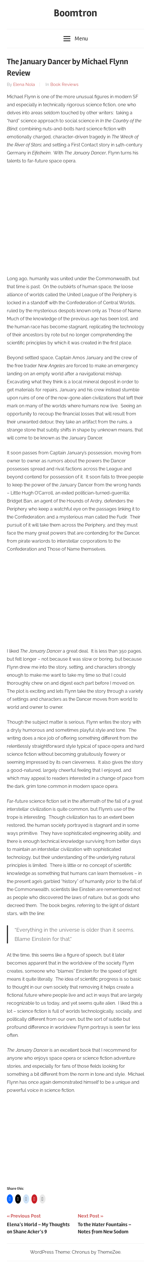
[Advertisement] (75, 227)
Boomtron (75, 13)
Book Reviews (64, 84)
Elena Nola (24, 84)
